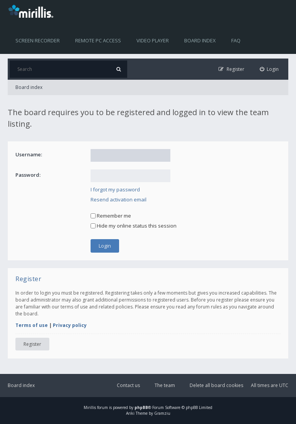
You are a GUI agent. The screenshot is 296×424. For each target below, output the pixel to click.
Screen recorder (37, 40)
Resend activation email (118, 199)
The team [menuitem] (165, 385)
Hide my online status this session (134, 225)
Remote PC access (98, 40)
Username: (28, 154)
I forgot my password (115, 189)
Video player (152, 40)
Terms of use (31, 325)
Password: (27, 174)
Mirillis (90, 407)
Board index (200, 40)
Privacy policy (70, 325)
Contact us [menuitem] (128, 385)
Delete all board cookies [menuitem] (216, 385)
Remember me (111, 215)
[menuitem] (269, 69)
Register (32, 344)
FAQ (235, 40)
